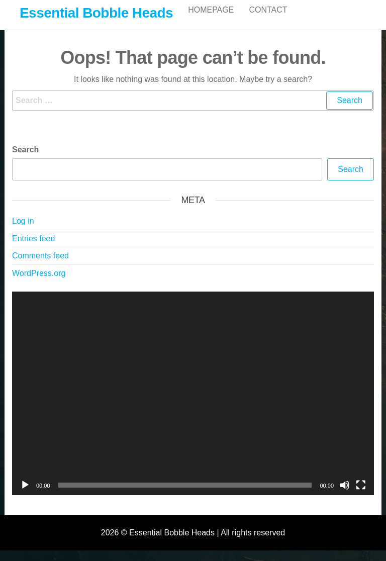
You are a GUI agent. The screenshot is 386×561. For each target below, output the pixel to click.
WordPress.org (38, 283)
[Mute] (345, 496)
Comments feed (40, 266)
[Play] (25, 496)
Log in (23, 231)
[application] (193, 404)
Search (25, 160)
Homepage (211, 20)
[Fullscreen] (361, 496)
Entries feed (33, 249)
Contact (268, 20)
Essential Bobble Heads (96, 13)
